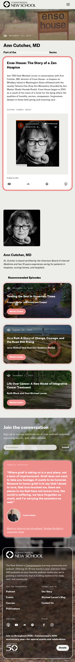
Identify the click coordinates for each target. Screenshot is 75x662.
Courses (10, 602)
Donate (62, 647)
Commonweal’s (33, 565)
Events (9, 597)
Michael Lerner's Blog (53, 597)
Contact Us (48, 602)
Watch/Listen (16, 311)
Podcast (10, 591)
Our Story (47, 591)
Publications (13, 608)
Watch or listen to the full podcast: (35, 530)
